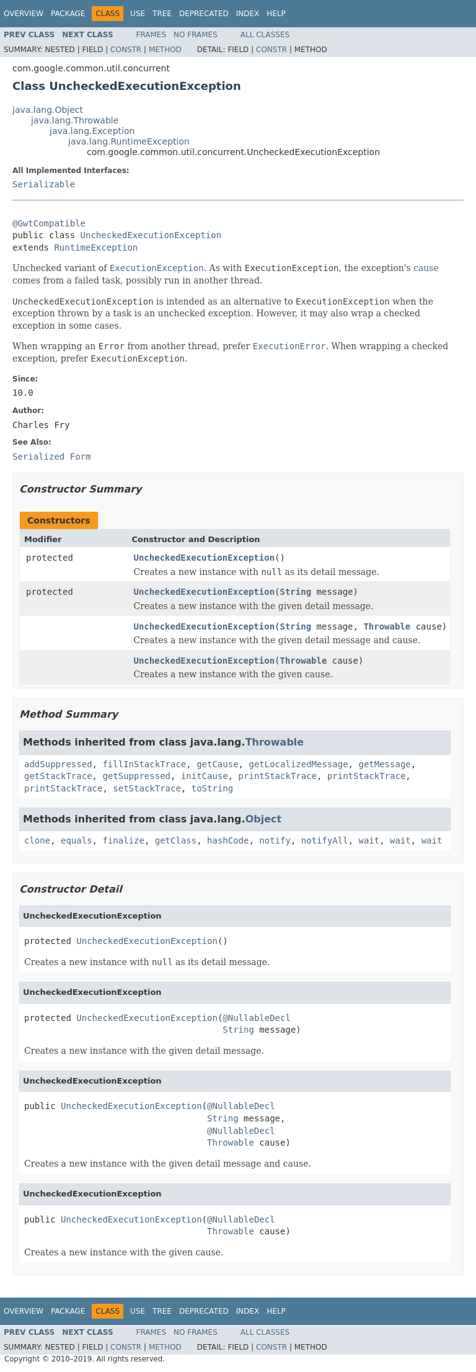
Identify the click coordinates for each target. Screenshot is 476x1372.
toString (212, 788)
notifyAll (324, 840)
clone (37, 840)
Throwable (386, 626)
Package (68, 13)
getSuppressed (136, 776)
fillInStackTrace (144, 764)
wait (369, 840)
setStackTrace (147, 788)
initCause (204, 776)
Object (263, 819)
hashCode (228, 840)
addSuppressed (58, 764)
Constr (125, 49)
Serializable (43, 184)
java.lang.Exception (92, 131)
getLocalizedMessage (298, 764)
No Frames (196, 34)
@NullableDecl (257, 1018)
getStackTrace (58, 776)
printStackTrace (278, 776)
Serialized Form (51, 456)
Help (276, 13)
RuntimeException (96, 247)
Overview (23, 13)
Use (137, 13)
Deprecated (204, 13)
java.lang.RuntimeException (129, 141)
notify (275, 840)
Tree (162, 13)
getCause (217, 764)
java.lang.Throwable (74, 120)
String (296, 592)
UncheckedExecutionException (151, 235)
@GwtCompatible (49, 223)
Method (165, 49)
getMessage (384, 764)
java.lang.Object (47, 110)
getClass (175, 840)
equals (76, 840)
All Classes (264, 34)
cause (426, 268)
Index (248, 13)
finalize (123, 840)
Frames (151, 34)
